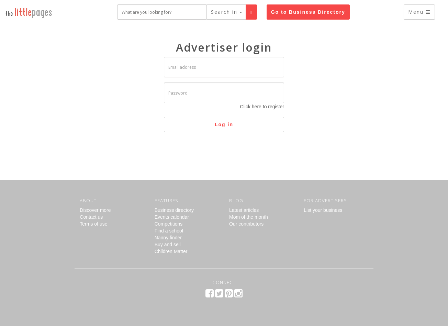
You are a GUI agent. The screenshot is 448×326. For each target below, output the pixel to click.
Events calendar (172, 217)
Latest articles (244, 210)
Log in (224, 124)
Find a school (169, 230)
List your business (323, 210)
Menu (419, 12)
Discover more (95, 210)
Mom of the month (248, 217)
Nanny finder (168, 237)
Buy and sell (168, 244)
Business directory (174, 210)
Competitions (169, 224)
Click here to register (262, 106)
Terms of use (93, 224)
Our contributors (246, 224)
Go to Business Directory (308, 12)
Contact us (91, 217)
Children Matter (171, 251)
